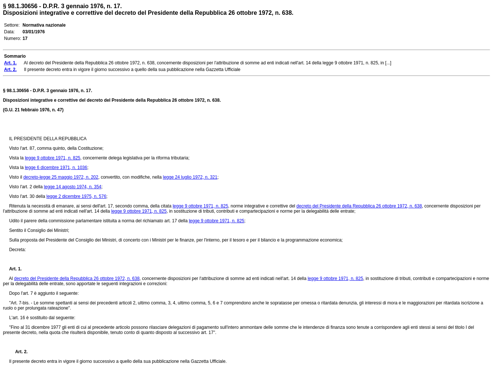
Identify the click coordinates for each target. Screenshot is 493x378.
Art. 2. (18, 351)
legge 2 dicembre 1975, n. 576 (76, 196)
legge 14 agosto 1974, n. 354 (72, 186)
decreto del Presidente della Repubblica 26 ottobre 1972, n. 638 (359, 206)
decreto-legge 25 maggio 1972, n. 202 (60, 177)
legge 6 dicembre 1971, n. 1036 (56, 167)
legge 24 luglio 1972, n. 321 (190, 177)
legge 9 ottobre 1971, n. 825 (52, 158)
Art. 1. (15, 268)
